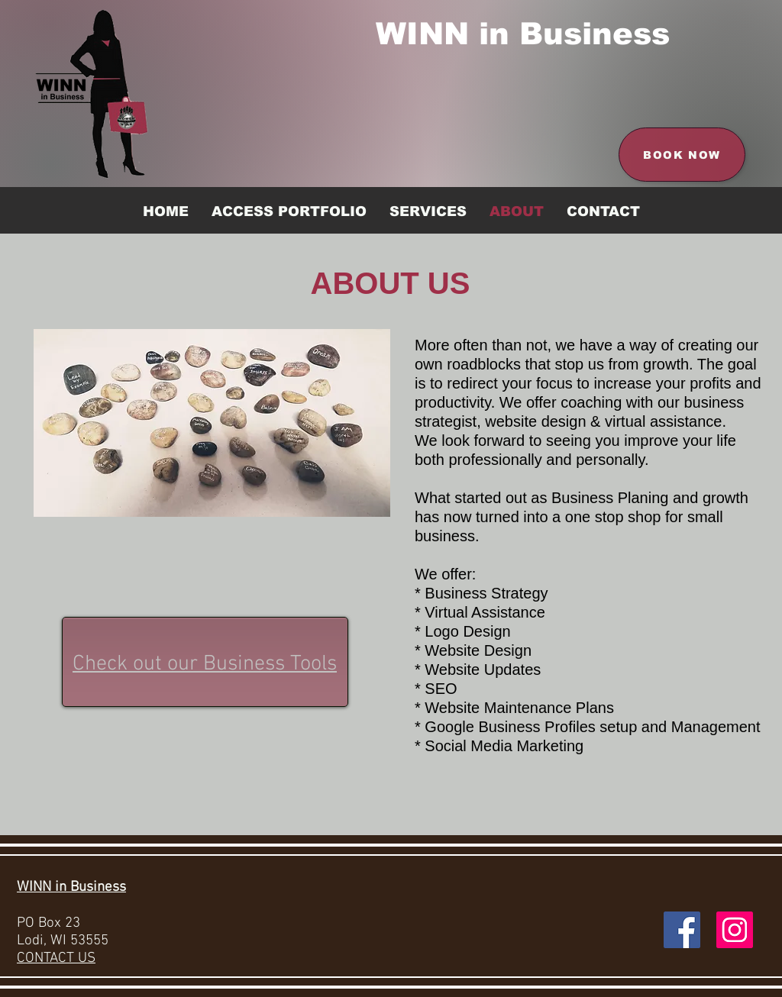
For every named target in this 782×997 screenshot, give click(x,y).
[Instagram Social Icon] (734, 929)
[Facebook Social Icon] (682, 929)
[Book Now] (682, 154)
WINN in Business (523, 33)
